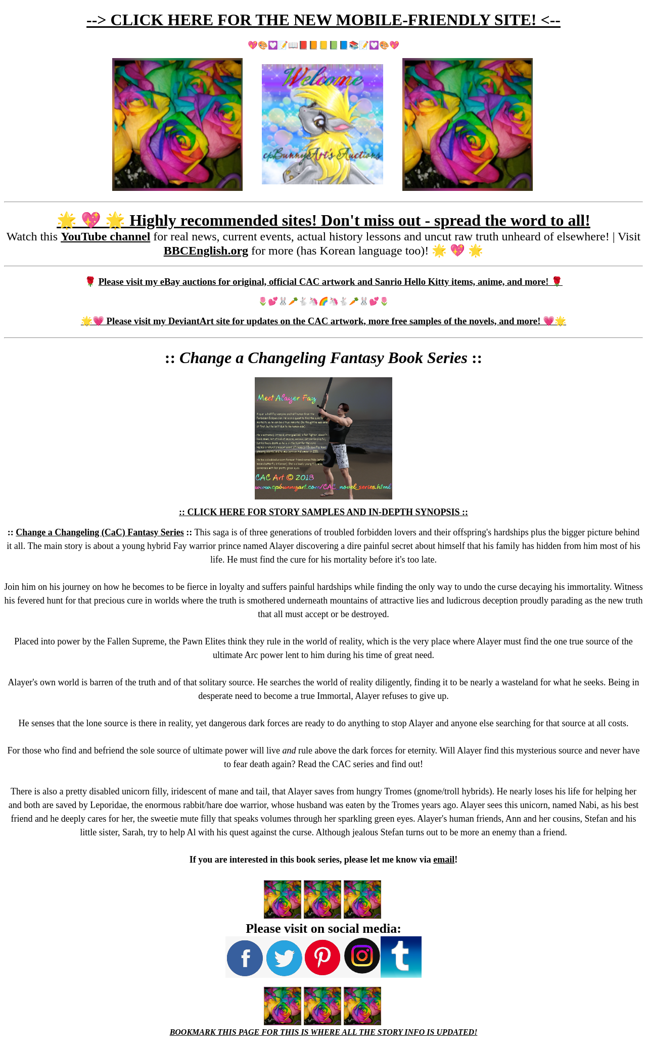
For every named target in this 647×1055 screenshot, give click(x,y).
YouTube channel (105, 236)
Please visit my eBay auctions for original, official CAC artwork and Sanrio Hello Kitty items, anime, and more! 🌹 (331, 281)
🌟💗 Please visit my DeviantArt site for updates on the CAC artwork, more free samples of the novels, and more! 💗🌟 (323, 321)
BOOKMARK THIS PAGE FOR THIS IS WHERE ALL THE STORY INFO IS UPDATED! (324, 1032)
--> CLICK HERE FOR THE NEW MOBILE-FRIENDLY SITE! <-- (323, 20)
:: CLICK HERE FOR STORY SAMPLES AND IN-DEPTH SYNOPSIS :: (323, 512)
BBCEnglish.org (206, 250)
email (443, 860)
